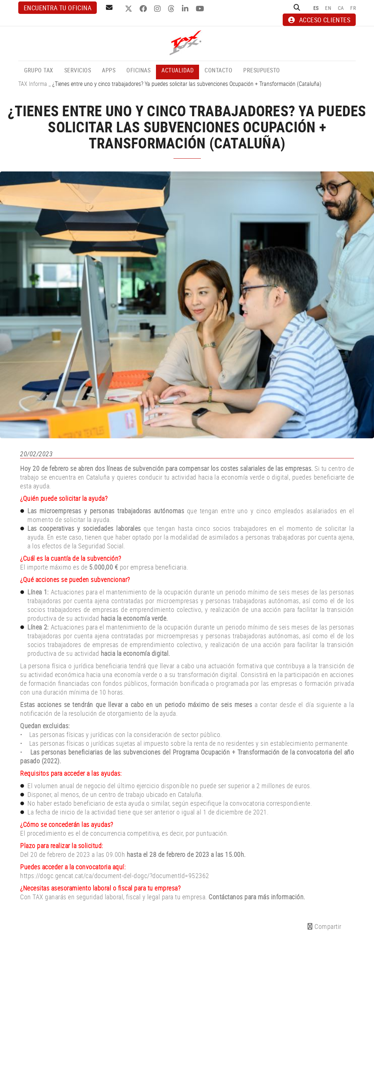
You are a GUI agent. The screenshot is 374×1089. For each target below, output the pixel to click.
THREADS (172, 8)
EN (328, 7)
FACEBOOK (144, 8)
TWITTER (129, 8)
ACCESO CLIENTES (319, 19)
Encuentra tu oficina (57, 7)
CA (341, 7)
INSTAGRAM (158, 8)
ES (316, 7)
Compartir (324, 926)
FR (353, 7)
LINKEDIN (186, 8)
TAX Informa (32, 84)
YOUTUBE (201, 8)
